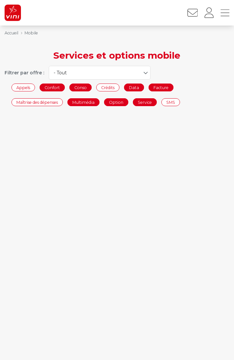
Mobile (31, 32)
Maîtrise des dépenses (37, 102)
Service (145, 102)
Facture (161, 87)
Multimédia (83, 102)
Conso (80, 87)
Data (134, 87)
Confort (52, 87)
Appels (23, 87)
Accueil (11, 32)
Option (116, 102)
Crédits (108, 87)
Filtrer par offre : (24, 73)
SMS (170, 102)
